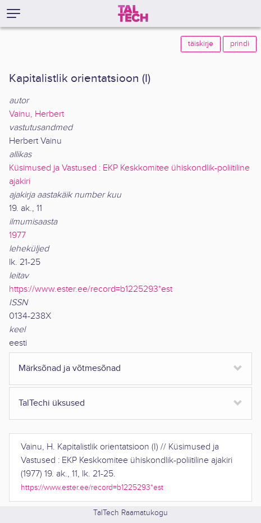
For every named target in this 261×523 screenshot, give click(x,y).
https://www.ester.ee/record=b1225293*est (90, 289)
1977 (17, 235)
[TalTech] (133, 13)
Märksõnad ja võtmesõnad (70, 368)
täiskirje (200, 43)
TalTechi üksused (52, 403)
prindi (239, 43)
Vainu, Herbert (36, 114)
